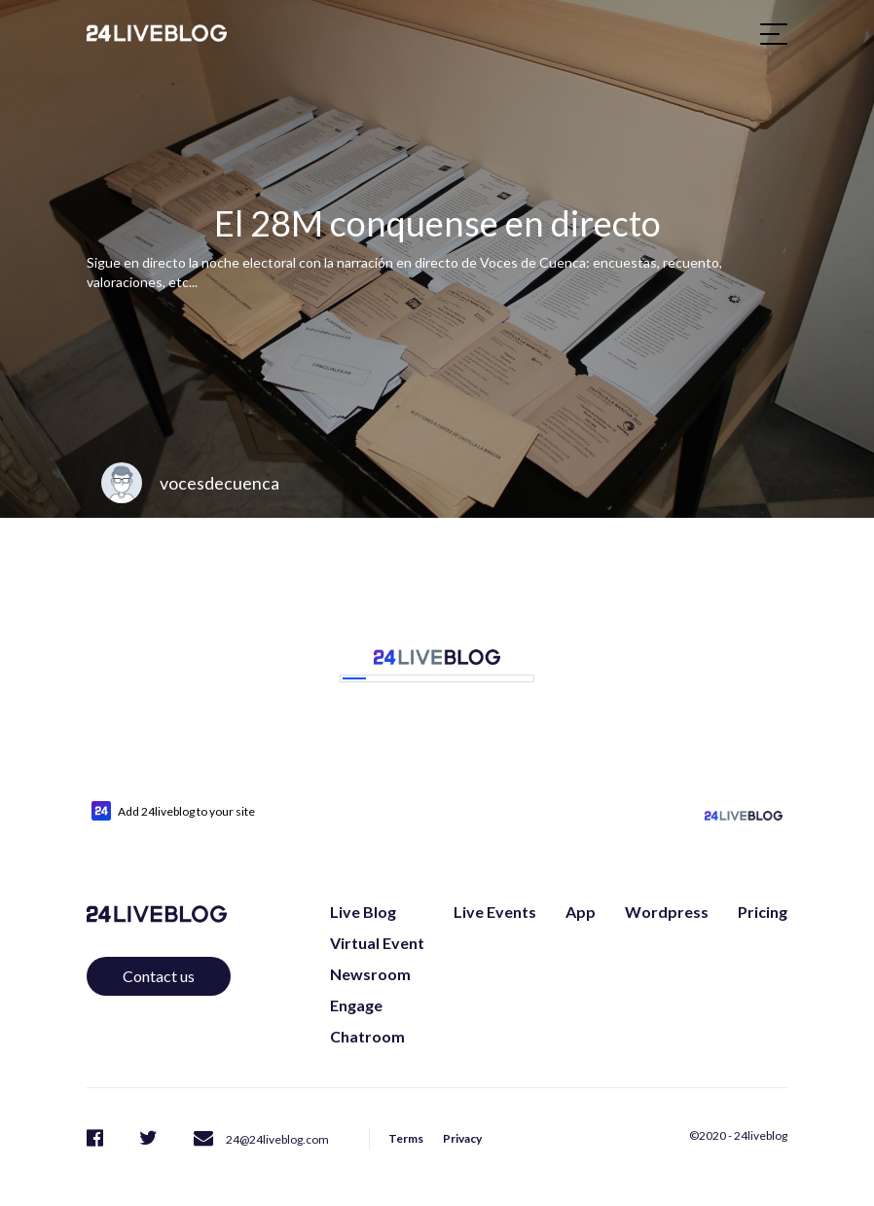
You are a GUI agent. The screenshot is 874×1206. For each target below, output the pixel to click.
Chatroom (367, 1036)
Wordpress (667, 911)
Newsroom (370, 974)
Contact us (159, 976)
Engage (356, 1005)
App (580, 911)
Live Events (495, 911)
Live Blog (363, 911)
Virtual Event (377, 942)
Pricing (762, 911)
